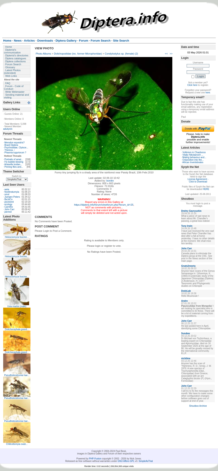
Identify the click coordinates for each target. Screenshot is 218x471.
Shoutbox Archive (198, 406)
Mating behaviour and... (194, 157)
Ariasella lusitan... (13, 164)
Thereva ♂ (9, 150)
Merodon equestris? (15, 142)
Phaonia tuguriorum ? (15, 152)
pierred (8, 212)
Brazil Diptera (11, 145)
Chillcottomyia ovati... (17, 444)
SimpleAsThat (146, 461)
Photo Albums (43, 53)
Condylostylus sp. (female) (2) (121, 53)
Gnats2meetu (188, 266)
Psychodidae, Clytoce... (16, 147)
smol (7, 194)
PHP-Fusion (95, 458)
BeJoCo (9, 199)
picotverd (9, 202)
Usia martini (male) (16, 306)
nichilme (185, 358)
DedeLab (186, 291)
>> (171, 53)
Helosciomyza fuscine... (17, 237)
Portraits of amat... (14, 159)
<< (166, 53)
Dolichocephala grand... (17, 329)
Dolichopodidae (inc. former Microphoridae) (78, 53)
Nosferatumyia (12, 192)
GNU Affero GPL (126, 461)
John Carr (10, 209)
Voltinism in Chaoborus (194, 152)
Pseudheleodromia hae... (16, 375)
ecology (8, 204)
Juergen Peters (12, 197)
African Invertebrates (192, 162)
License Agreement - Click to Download (198, 180)
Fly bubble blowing (14, 162)
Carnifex (9, 207)
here (207, 92)
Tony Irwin (186, 226)
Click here (192, 85)
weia (7, 189)
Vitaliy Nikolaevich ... (193, 155)
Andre (184, 301)
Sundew (185, 333)
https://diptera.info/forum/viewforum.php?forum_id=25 (103, 204)
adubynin (8, 129)
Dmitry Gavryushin (191, 211)
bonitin (110, 180)
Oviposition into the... (193, 160)
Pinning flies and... (14, 167)
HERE (206, 189)
